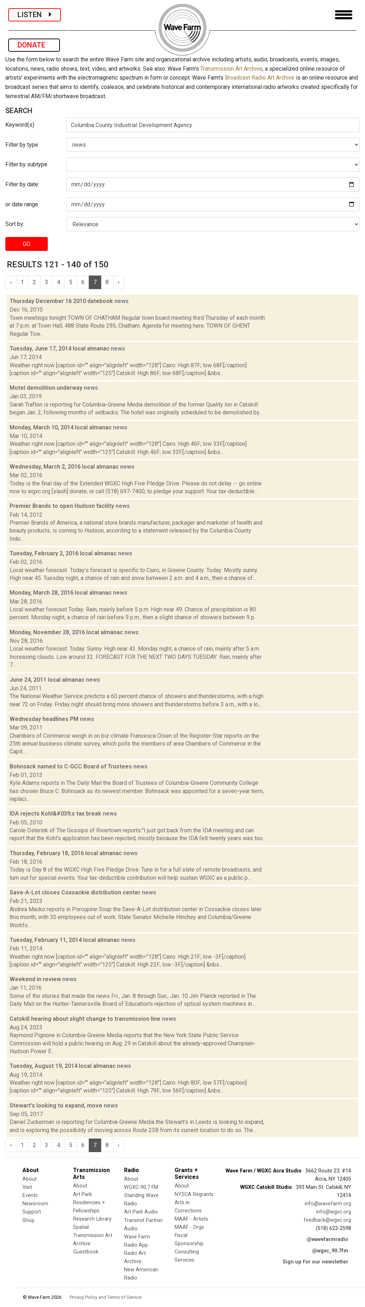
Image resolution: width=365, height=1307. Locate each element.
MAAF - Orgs (189, 1227)
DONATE (34, 45)
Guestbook (85, 1252)
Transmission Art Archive (231, 68)
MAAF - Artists (191, 1219)
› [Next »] (118, 282)
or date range (21, 204)
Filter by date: (22, 184)
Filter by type (21, 144)
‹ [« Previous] (11, 282)
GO (26, 244)
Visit (27, 1187)
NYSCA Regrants (194, 1194)
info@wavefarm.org (328, 1204)
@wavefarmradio (327, 1239)
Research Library (92, 1219)
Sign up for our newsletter (315, 1262)
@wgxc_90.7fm (330, 1251)
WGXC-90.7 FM (141, 1187)
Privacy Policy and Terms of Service (106, 1297)
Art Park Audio (141, 1212)
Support (31, 1212)
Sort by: (14, 224)
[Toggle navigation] (343, 15)
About (29, 1179)
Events (30, 1195)
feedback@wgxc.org (327, 1220)
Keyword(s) (19, 124)
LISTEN (34, 14)
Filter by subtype (26, 164)
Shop (28, 1220)
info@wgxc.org (333, 1212)
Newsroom (35, 1204)
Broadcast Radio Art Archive (259, 77)
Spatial (81, 1227)
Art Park (82, 1194)
